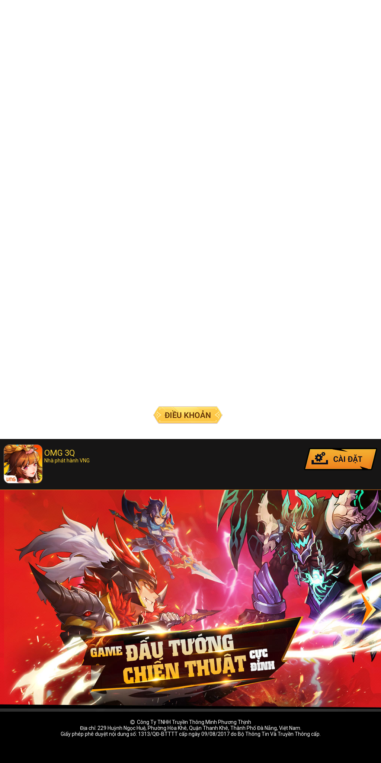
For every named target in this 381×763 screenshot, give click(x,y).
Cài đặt (340, 459)
